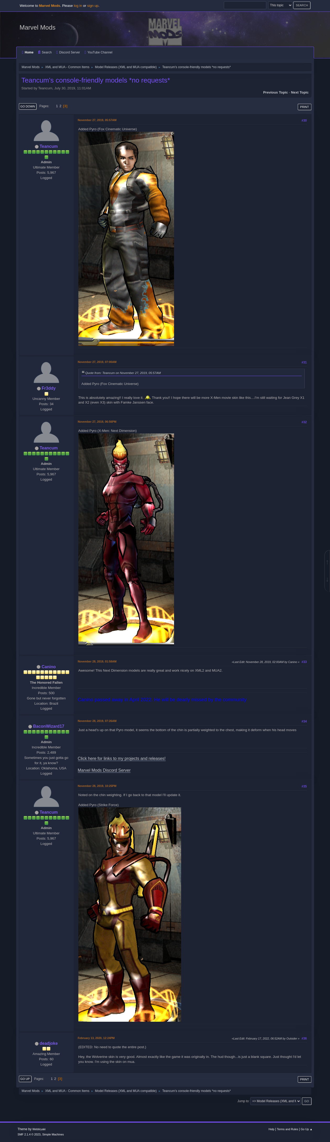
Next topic (300, 92)
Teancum (49, 146)
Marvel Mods (38, 27)
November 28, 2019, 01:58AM (97, 661)
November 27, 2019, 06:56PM (97, 421)
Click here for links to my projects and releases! (122, 758)
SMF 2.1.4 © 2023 (29, 1134)
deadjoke (49, 1043)
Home (28, 52)
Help (271, 1129)
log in (78, 6)
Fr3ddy (49, 388)
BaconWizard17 (48, 726)
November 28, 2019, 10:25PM (97, 785)
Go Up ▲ (306, 1129)
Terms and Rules (287, 1129)
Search (45, 52)
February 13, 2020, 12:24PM (96, 1038)
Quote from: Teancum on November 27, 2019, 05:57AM (123, 372)
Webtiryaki (39, 1129)
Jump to (243, 1101)
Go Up (25, 1078)
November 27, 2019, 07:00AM (97, 361)
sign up (93, 6)
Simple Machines (53, 1134)
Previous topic (275, 92)
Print (304, 106)
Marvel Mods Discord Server (104, 770)
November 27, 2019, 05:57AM (97, 120)
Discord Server (68, 52)
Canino (49, 667)
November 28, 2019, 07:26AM (97, 720)
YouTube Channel (98, 52)
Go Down (27, 106)
